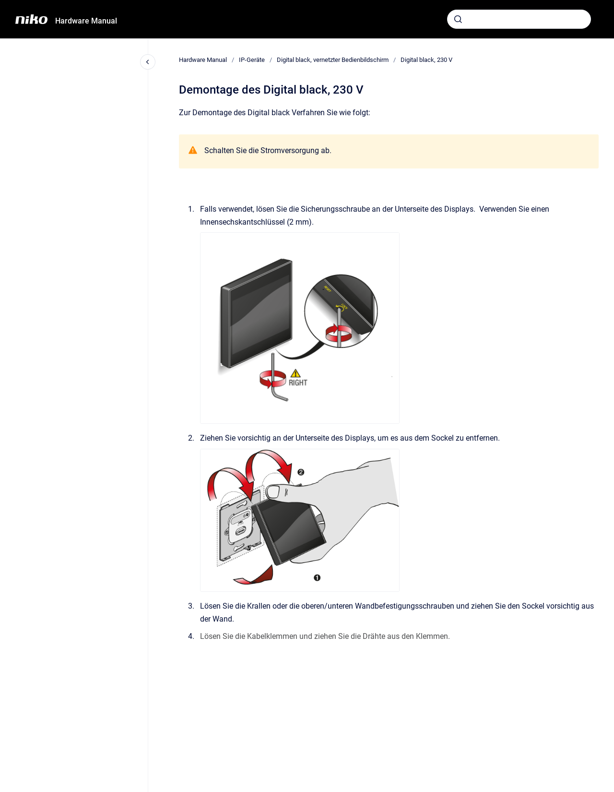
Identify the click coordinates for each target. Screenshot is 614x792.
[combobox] (519, 19)
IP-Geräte (252, 59)
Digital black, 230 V (426, 59)
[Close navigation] (147, 62)
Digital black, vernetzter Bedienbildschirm (333, 59)
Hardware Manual (86, 20)
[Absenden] (458, 19)
